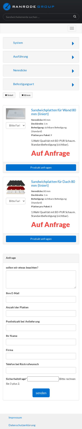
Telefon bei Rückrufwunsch (22, 364)
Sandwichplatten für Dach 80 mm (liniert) (53, 183)
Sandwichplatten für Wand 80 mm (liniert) (53, 112)
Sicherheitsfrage (16, 378)
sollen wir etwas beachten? (22, 267)
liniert (9, 95)
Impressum (15, 417)
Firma (9, 350)
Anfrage (11, 257)
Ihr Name (11, 335)
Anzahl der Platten (17, 307)
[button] (41, 43)
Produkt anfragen (41, 167)
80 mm (26, 95)
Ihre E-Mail (12, 293)
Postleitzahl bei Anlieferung (23, 321)
